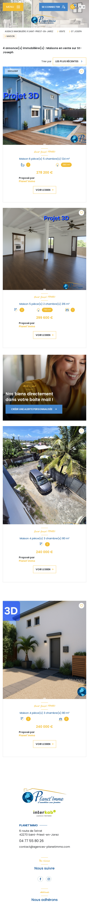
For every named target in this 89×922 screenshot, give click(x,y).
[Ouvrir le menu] (13, 7)
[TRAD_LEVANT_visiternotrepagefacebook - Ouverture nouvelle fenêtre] (40, 879)
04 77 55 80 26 (31, 840)
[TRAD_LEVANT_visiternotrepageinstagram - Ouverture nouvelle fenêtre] (48, 879)
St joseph (76, 31)
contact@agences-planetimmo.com (44, 847)
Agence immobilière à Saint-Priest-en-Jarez (29, 31)
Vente (62, 31)
